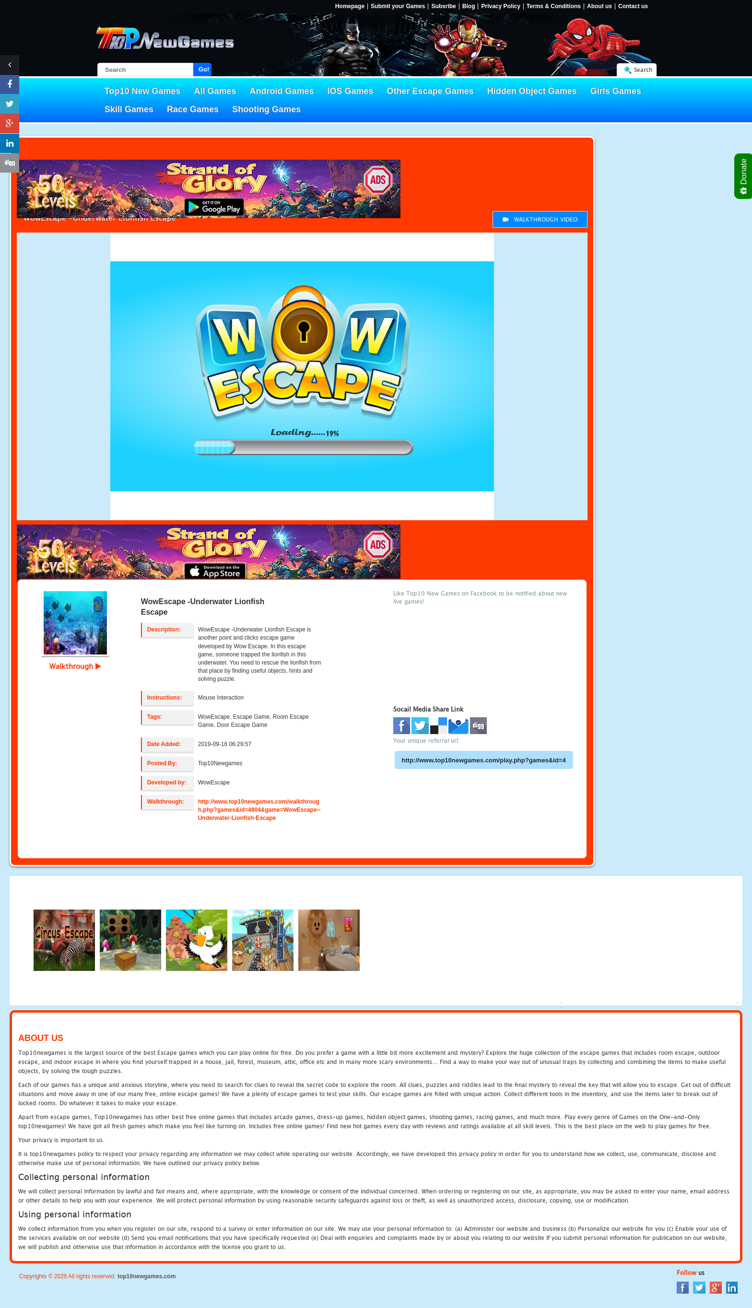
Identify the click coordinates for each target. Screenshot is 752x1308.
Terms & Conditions (554, 6)
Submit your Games (398, 6)
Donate (744, 176)
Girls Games (615, 91)
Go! (204, 69)
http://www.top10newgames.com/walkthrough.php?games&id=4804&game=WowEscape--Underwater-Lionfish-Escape (259, 809)
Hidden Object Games (532, 91)
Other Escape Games (430, 91)
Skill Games (129, 109)
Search (643, 69)
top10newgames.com (147, 1276)
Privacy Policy (500, 6)
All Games (215, 91)
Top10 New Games (143, 91)
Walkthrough (75, 666)
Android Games (282, 91)
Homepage (349, 6)
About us (599, 6)
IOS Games (351, 91)
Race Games (193, 109)
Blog (468, 6)
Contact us (633, 6)
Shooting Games (266, 109)
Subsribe (443, 6)
